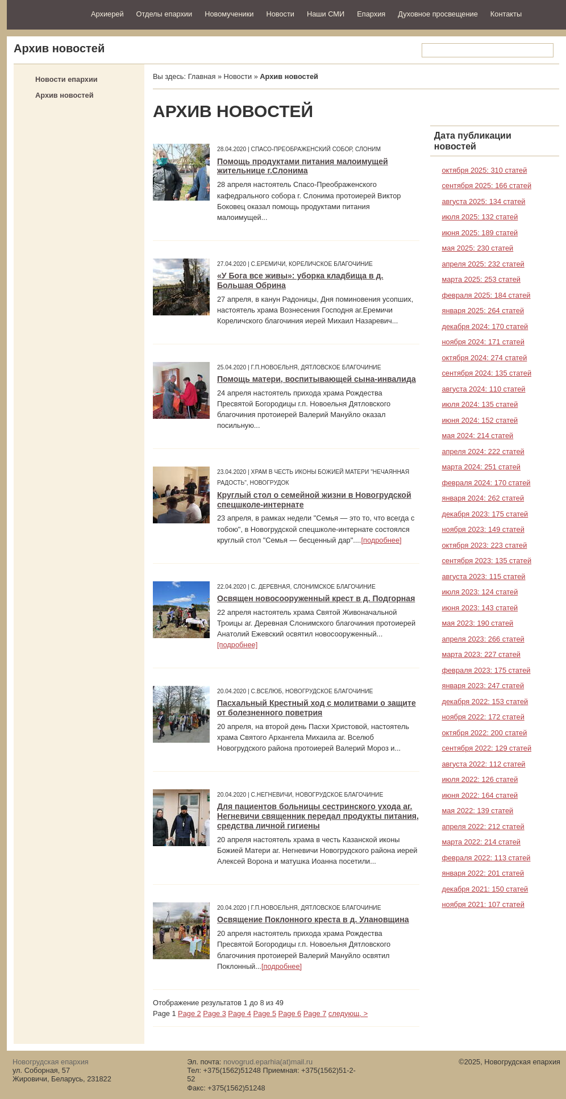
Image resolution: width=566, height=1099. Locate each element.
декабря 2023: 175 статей (485, 514)
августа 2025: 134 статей (483, 201)
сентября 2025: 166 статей (486, 185)
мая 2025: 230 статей (477, 248)
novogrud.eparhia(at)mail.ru (268, 1062)
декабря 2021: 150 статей (485, 889)
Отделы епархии (164, 14)
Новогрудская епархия (45, 13)
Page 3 (214, 1013)
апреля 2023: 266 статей (483, 639)
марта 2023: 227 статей (481, 654)
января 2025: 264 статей (483, 310)
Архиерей (107, 14)
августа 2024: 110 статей (483, 389)
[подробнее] (381, 540)
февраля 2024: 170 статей (486, 482)
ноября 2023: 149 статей (483, 529)
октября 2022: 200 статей (484, 732)
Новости (280, 14)
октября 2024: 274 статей (484, 357)
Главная (202, 76)
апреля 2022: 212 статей (483, 826)
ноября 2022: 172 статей (483, 717)
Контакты (506, 14)
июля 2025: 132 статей (480, 217)
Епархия (371, 14)
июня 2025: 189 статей (480, 232)
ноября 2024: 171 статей (483, 342)
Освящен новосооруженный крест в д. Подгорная (316, 598)
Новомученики (229, 14)
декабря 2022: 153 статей (485, 701)
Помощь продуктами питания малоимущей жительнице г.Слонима (302, 166)
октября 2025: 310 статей (484, 170)
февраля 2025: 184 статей (486, 295)
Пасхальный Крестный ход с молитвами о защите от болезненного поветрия (316, 707)
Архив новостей (64, 95)
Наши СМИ (325, 14)
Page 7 (315, 1013)
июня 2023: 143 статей (480, 607)
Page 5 (264, 1013)
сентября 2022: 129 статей (486, 748)
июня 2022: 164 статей (480, 795)
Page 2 (189, 1013)
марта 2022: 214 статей (481, 842)
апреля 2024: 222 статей (483, 451)
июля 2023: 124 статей (480, 592)
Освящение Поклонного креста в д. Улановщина (313, 919)
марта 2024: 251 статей (481, 467)
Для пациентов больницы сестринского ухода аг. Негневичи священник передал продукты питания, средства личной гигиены (318, 816)
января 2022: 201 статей (483, 873)
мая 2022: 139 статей (477, 810)
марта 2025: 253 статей (481, 279)
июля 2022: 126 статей (480, 779)
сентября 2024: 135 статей (486, 373)
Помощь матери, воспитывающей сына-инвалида (316, 379)
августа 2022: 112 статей (483, 764)
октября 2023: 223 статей (484, 545)
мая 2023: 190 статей (477, 623)
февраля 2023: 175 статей (486, 670)
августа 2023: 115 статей (483, 576)
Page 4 (239, 1013)
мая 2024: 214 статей (477, 435)
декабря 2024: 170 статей (485, 326)
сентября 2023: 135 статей (486, 560)
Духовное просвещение (438, 14)
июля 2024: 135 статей (480, 404)
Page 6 (290, 1013)
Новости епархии (66, 79)
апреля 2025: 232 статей (483, 264)
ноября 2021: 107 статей (483, 904)
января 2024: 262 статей (483, 498)
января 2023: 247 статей (483, 685)
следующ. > (348, 1013)
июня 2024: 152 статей (480, 420)
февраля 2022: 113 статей (486, 858)
